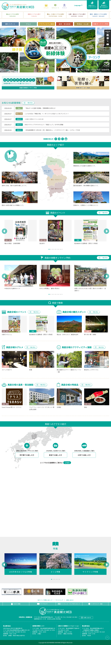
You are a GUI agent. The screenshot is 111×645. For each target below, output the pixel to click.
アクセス (64, 5)
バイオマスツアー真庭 (95, 604)
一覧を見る (28, 103)
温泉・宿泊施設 (64, 23)
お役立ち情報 (15, 604)
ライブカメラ (42, 604)
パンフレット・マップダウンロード (69, 604)
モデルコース (55, 5)
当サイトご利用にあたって (45, 600)
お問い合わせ (69, 600)
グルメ (28, 23)
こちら (67, 462)
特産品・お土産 (83, 23)
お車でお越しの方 (84, 455)
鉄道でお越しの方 (55, 455)
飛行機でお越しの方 (27, 455)
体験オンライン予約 (100, 23)
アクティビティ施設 (46, 23)
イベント (46, 5)
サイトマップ (59, 600)
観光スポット (10, 23)
